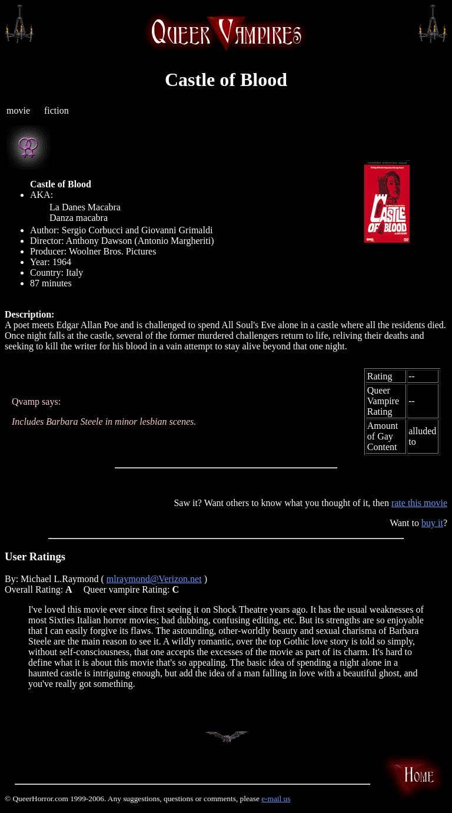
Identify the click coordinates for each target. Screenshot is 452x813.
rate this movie (419, 503)
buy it (432, 523)
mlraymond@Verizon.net (154, 579)
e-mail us (275, 798)
